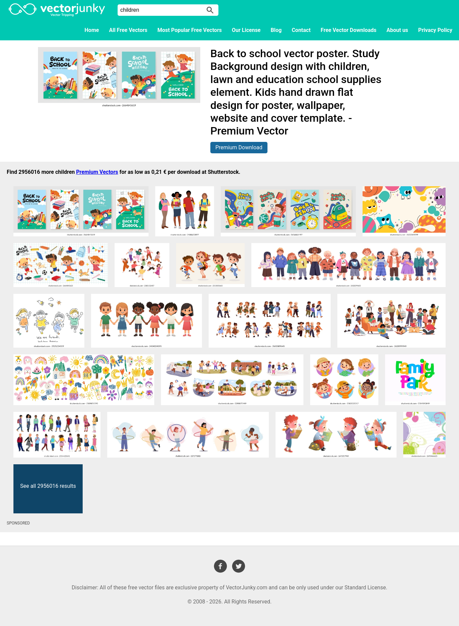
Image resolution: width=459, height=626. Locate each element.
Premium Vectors (97, 172)
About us (397, 30)
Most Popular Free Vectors (190, 30)
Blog (276, 30)
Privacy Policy (435, 30)
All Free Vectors (128, 30)
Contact (301, 30)
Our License (246, 30)
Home (92, 30)
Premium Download (238, 147)
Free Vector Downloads (348, 30)
